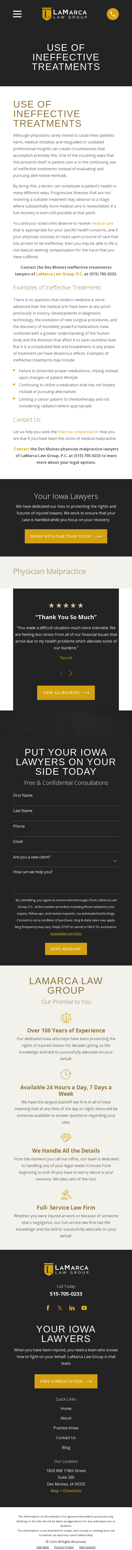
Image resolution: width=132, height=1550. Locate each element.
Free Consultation (66, 1381)
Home (66, 1408)
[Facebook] (48, 1307)
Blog (66, 1447)
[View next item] (70, 673)
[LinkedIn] (72, 1307)
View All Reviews (66, 692)
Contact (21, 449)
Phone (19, 826)
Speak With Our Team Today (66, 536)
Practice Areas (66, 1427)
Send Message (66, 949)
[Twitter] (59, 1307)
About (66, 1418)
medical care (102, 223)
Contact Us (66, 1437)
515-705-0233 (66, 1293)
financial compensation (78, 431)
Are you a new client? (32, 857)
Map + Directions (66, 1490)
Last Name (22, 810)
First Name (23, 795)
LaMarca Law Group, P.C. (59, 274)
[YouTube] (84, 1307)
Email (18, 841)
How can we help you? (32, 872)
